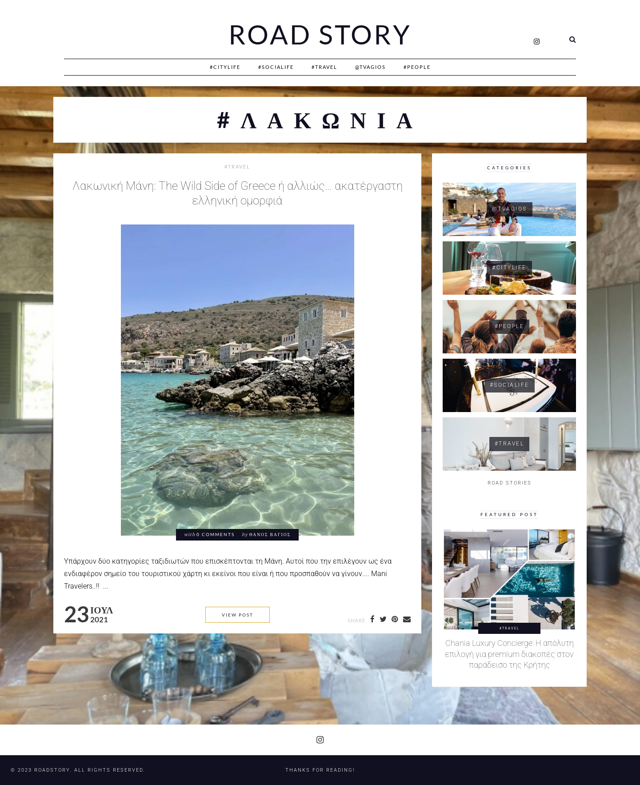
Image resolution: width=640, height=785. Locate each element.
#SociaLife (276, 67)
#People (417, 67)
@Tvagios (370, 67)
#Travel (324, 67)
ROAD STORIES (510, 483)
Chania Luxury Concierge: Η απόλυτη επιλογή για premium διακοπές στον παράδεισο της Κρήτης (509, 654)
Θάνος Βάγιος (270, 534)
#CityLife (225, 67)
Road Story (320, 34)
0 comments (215, 534)
